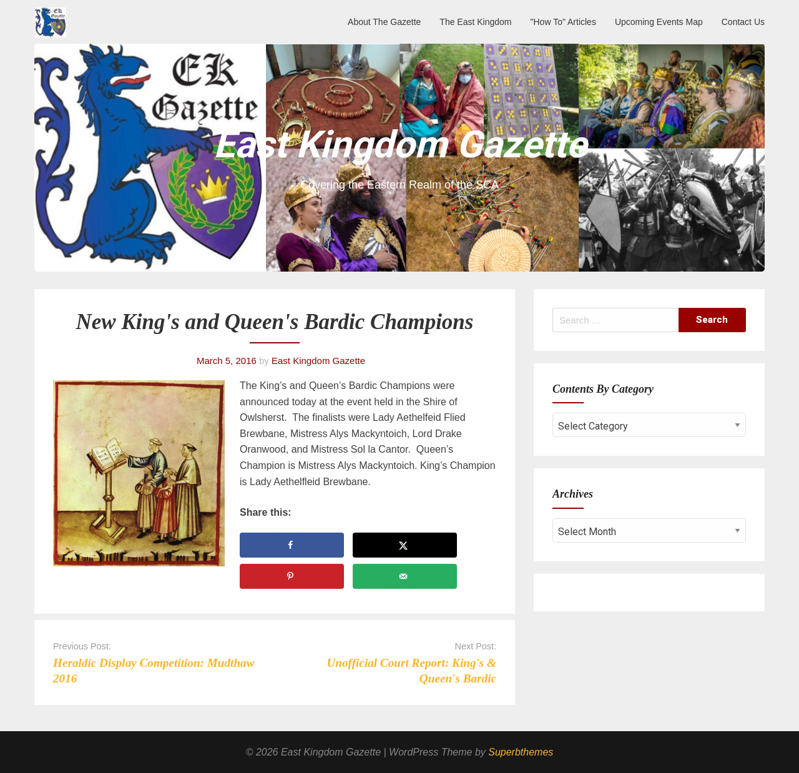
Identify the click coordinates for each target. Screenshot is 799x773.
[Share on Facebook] (292, 545)
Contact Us (743, 22)
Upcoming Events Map (659, 22)
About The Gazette (384, 22)
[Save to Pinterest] (292, 576)
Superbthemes (520, 752)
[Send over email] (405, 576)
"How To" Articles (563, 22)
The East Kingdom (475, 22)
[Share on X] (405, 545)
